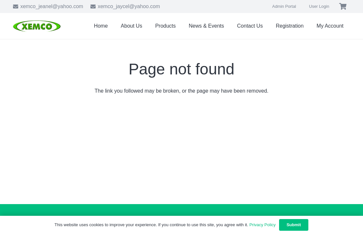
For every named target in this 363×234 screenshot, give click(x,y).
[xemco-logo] (36, 26)
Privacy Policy (262, 224)
